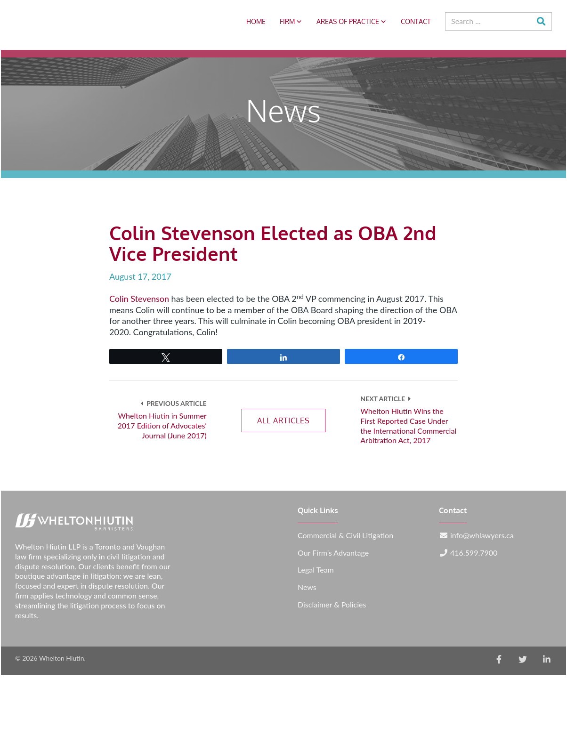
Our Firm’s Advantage (333, 553)
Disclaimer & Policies (332, 604)
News (307, 587)
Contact (416, 21)
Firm (291, 21)
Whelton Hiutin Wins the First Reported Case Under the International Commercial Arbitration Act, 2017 (408, 425)
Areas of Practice (351, 21)
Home (256, 21)
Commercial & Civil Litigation (345, 535)
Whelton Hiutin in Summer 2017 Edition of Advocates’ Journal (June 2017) (161, 425)
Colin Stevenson (139, 298)
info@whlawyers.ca (482, 535)
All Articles (283, 420)
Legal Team (316, 570)
